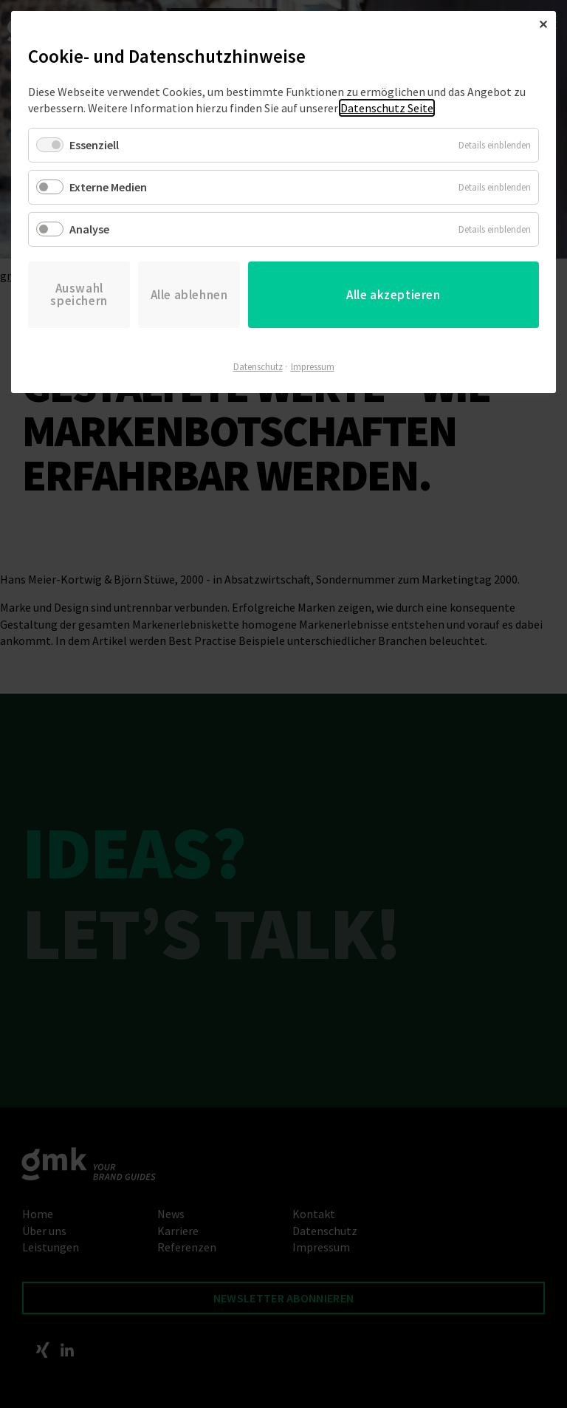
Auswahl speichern (78, 294)
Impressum (312, 366)
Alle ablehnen (189, 295)
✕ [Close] (543, 24)
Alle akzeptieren (393, 295)
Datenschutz (258, 366)
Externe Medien (108, 187)
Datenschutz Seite (386, 107)
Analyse (89, 229)
